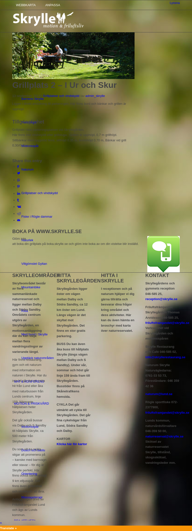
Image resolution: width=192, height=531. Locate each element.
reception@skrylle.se (161, 299)
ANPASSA (52, 5)
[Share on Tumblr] (18, 200)
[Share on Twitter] (18, 173)
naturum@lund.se (158, 394)
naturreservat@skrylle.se (164, 436)
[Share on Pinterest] (18, 186)
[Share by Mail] (18, 220)
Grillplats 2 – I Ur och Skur (64, 85)
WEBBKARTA (26, 5)
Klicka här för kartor (72, 444)
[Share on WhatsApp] (18, 180)
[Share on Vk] (19, 207)
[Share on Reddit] (19, 213)
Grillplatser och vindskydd (61, 96)
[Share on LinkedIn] (18, 193)
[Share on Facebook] (18, 166)
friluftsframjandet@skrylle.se (167, 323)
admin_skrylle (95, 96)
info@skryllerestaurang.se (165, 357)
